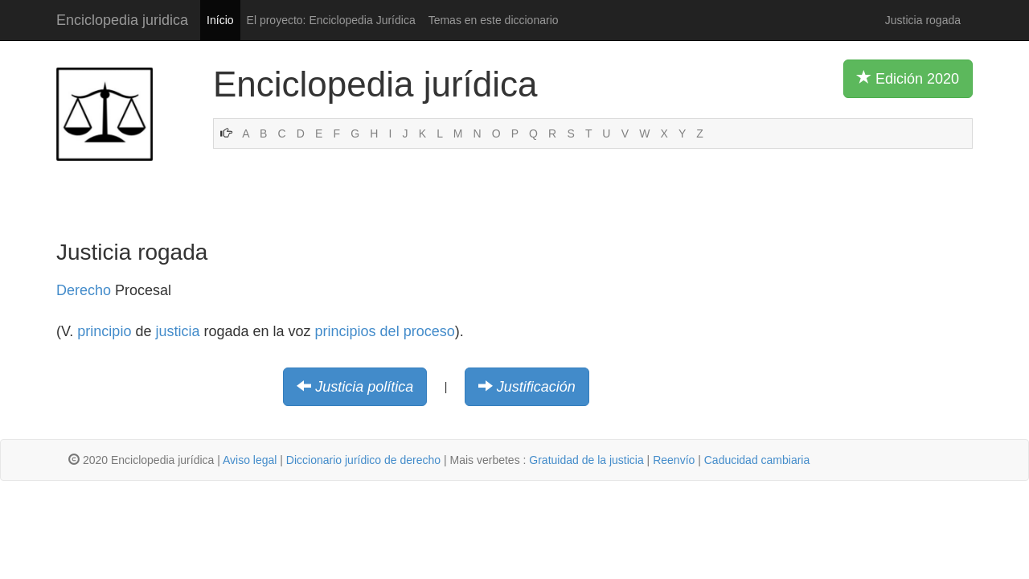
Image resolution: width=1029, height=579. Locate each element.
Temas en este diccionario (493, 20)
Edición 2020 (908, 78)
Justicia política (364, 387)
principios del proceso (385, 331)
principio (104, 331)
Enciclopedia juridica (122, 20)
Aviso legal (250, 460)
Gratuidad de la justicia (586, 460)
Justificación (536, 387)
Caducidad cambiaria (757, 460)
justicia (177, 331)
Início (220, 20)
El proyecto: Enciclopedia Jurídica (331, 20)
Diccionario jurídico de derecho (363, 460)
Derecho (83, 290)
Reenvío (674, 460)
